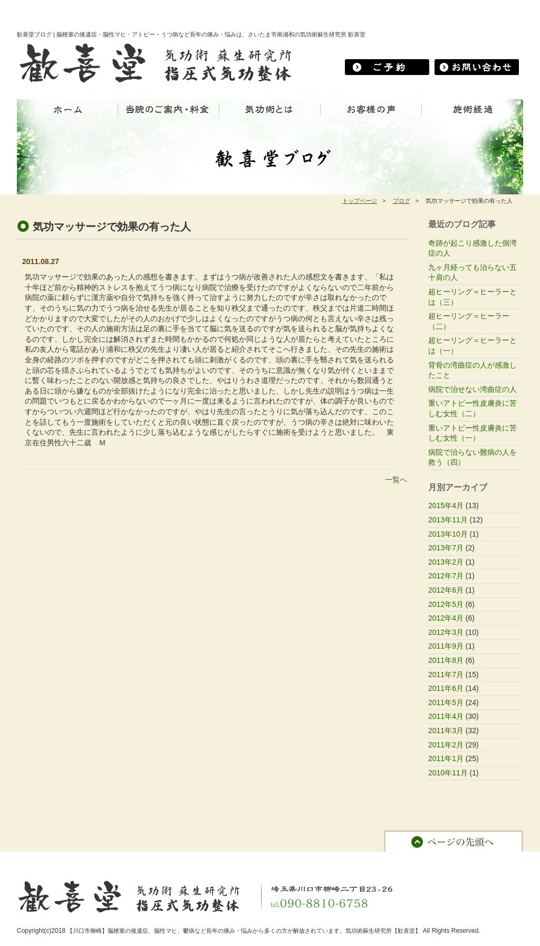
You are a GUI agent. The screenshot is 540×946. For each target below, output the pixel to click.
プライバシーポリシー (378, 859)
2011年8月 (446, 660)
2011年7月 (446, 674)
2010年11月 (448, 773)
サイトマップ (440, 859)
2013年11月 (448, 520)
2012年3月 (446, 632)
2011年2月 (446, 745)
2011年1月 (446, 758)
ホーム (31, 859)
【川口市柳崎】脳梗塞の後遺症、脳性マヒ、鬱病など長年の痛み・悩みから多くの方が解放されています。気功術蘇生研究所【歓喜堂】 (244, 931)
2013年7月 (446, 548)
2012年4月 (446, 618)
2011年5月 (446, 702)
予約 (299, 859)
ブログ (401, 201)
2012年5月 (446, 604)
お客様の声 (216, 859)
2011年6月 (446, 688)
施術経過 (176, 859)
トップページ (359, 201)
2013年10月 (448, 534)
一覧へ (396, 479)
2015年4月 (446, 505)
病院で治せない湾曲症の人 (472, 389)
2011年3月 (446, 730)
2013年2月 (446, 562)
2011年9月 (446, 646)
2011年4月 (446, 716)
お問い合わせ (262, 859)
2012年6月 (446, 590)
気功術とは (136, 859)
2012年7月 (446, 576)
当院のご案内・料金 (80, 859)
